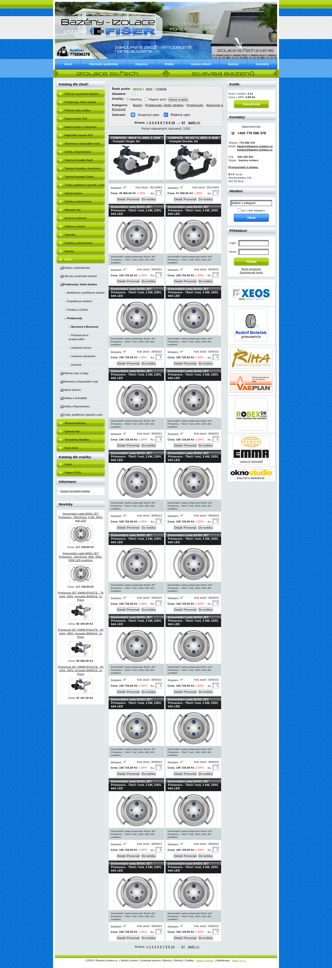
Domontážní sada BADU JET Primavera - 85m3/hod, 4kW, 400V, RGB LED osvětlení (81, 557)
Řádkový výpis (180, 115)
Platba (169, 64)
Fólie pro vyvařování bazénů (81, 93)
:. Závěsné (75, 364)
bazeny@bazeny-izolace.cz (255, 146)
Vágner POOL (73, 472)
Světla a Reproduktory (78, 151)
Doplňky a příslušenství (78, 242)
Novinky (69, 251)
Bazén (137, 105)
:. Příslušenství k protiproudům (79, 337)
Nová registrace (251, 269)
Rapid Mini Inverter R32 (79, 135)
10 (173, 122)
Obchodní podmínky (103, 64)
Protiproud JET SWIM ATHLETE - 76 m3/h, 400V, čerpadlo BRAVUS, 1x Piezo (81, 596)
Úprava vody (72, 431)
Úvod (68, 64)
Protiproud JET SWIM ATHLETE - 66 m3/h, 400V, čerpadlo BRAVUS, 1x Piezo (81, 633)
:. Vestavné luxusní (80, 347)
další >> (194, 122)
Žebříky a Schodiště (75, 398)
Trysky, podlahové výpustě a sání (84, 184)
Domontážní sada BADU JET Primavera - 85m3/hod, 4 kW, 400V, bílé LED (81, 517)
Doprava (141, 64)
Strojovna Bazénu (75, 422)
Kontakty (262, 64)
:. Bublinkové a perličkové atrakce (85, 292)
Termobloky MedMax (77, 439)
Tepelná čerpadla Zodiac (79, 176)
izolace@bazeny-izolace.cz (255, 149)
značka (161, 88)
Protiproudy (195, 105)
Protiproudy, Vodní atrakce (80, 101)
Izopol (68, 464)
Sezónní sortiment (75, 217)
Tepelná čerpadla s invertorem (83, 168)
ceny (149, 88)
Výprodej (70, 234)
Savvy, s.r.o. (239, 960)
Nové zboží (71, 447)
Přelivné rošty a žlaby (77, 110)
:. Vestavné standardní (82, 356)
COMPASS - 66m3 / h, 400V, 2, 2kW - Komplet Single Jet (135, 139)
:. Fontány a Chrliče (76, 309)
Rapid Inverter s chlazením (81, 126)
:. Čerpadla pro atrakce (78, 301)
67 (183, 122)
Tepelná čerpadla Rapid (79, 159)
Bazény (233, 64)
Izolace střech (201, 64)
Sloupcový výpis (148, 115)
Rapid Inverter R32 (76, 118)
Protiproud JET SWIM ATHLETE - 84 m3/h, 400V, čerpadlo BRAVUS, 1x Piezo (81, 670)
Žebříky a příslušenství (78, 201)
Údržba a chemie (75, 226)
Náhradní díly (73, 209)
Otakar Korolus (204, 960)
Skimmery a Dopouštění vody (82, 143)
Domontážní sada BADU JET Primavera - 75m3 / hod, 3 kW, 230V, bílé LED (136, 210)
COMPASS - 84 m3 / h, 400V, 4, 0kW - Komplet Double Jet (193, 139)
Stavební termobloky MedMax (75, 491)
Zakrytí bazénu (73, 193)
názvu (137, 88)
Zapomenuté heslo (251, 272)
